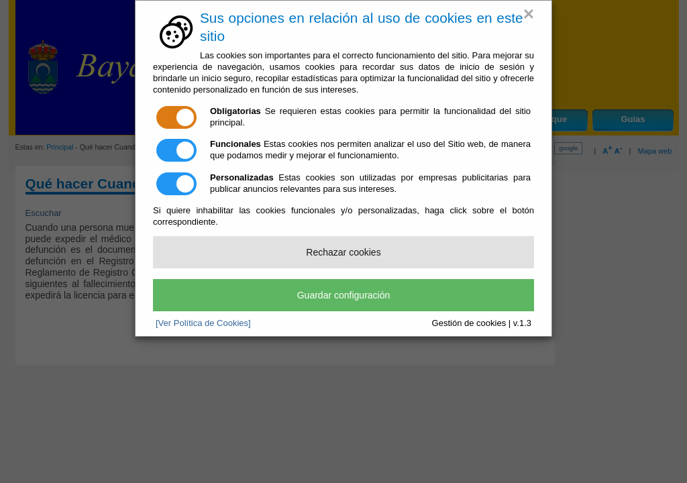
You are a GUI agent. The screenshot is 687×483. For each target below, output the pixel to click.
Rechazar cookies (343, 252)
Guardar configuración (343, 295)
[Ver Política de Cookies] (203, 323)
